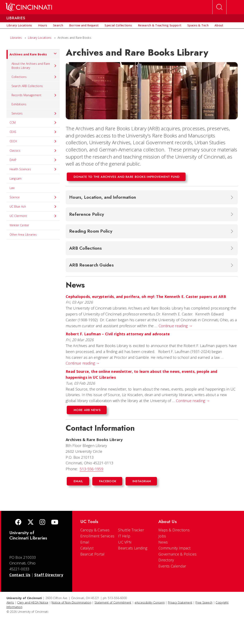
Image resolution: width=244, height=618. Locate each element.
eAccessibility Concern (150, 602)
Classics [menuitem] (33, 151)
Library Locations (39, 38)
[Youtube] (54, 522)
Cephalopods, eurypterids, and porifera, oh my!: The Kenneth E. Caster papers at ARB (146, 296)
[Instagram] (42, 522)
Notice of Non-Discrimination (71, 602)
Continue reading (175, 325)
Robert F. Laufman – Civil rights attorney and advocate (119, 333)
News (163, 542)
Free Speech (204, 602)
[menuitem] (19, 25)
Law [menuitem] (12, 188)
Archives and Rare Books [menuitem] (31, 54)
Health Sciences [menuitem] (33, 169)
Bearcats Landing (132, 548)
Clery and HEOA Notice (32, 602)
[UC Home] (28, 7)
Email (78, 481)
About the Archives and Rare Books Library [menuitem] (34, 66)
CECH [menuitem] (33, 141)
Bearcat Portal (92, 554)
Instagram (141, 481)
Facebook (107, 481)
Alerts (10, 602)
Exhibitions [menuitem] (19, 104)
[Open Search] (219, 7)
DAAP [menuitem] (33, 160)
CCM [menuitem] (33, 123)
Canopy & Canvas (95, 529)
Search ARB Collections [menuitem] (27, 86)
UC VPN (124, 542)
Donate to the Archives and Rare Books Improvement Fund (127, 177)
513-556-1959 (91, 468)
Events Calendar (172, 566)
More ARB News (87, 410)
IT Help (124, 536)
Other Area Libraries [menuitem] (23, 234)
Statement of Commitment (113, 602)
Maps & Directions (174, 529)
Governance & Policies (177, 554)
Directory (166, 560)
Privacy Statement (180, 602)
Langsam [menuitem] (16, 178)
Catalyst (87, 548)
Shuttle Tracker (131, 529)
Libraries (16, 38)
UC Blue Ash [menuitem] (33, 207)
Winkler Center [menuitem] (19, 225)
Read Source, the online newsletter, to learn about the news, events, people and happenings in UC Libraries (141, 374)
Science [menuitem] (33, 197)
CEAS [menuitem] (33, 132)
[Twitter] (30, 522)
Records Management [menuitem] (34, 95)
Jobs (162, 536)
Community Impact (174, 548)
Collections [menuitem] (34, 77)
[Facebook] (18, 522)
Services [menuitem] (34, 113)
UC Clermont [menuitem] (33, 216)
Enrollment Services (97, 536)
